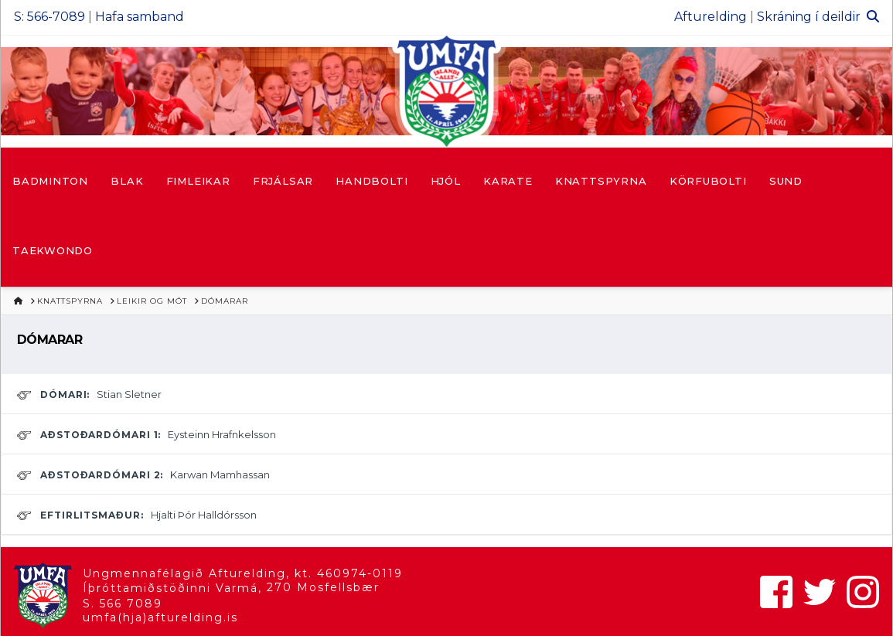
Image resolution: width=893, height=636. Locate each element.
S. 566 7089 (122, 603)
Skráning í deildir (809, 16)
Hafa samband (139, 16)
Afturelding (710, 16)
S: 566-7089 (49, 16)
